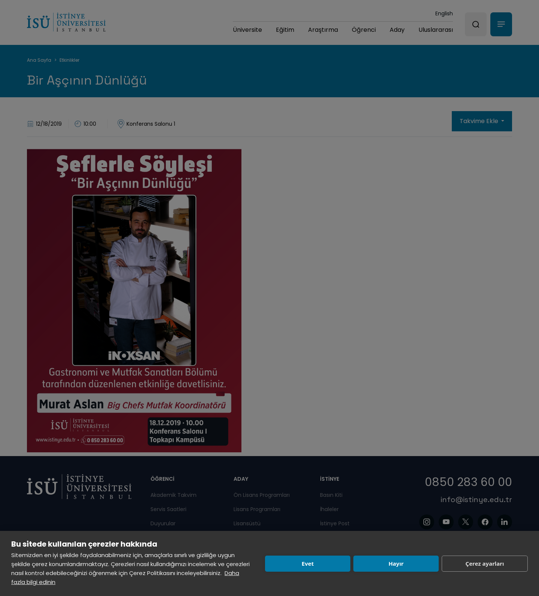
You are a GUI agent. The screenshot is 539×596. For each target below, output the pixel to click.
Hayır (396, 563)
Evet (308, 563)
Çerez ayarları (485, 563)
